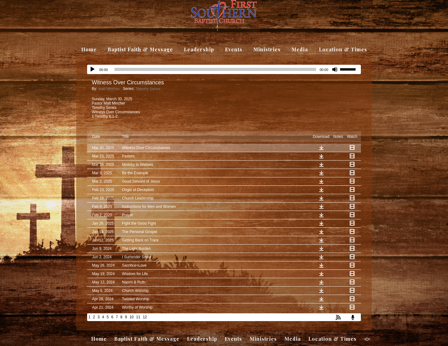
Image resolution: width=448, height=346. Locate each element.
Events (233, 49)
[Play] (92, 69)
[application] (224, 69)
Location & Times (343, 49)
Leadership (199, 49)
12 (145, 317)
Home (89, 49)
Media (300, 49)
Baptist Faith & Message (140, 49)
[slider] (350, 68)
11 (138, 317)
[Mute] (335, 69)
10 (131, 317)
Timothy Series (148, 89)
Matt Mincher (109, 89)
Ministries (267, 49)
